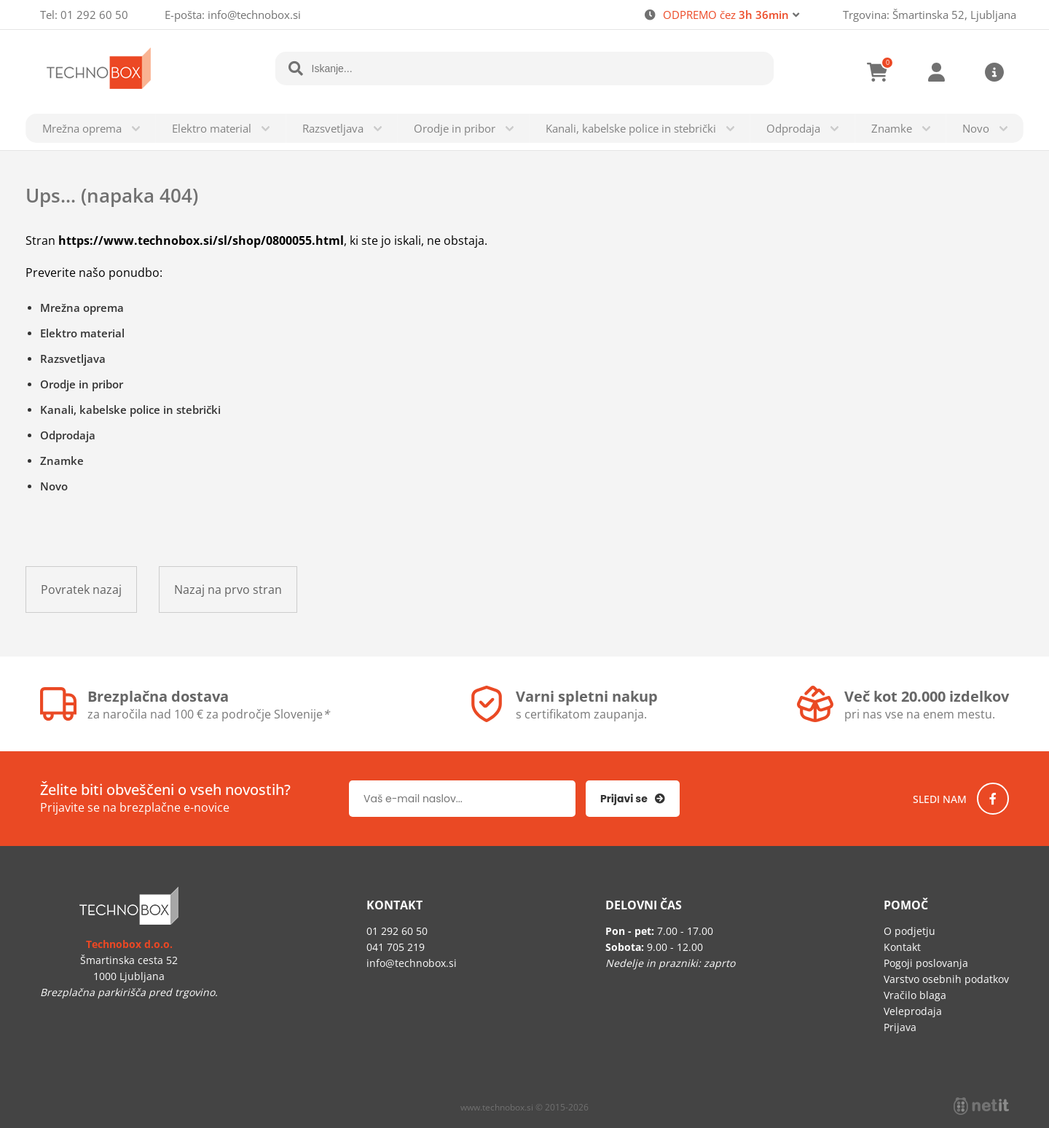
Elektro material (211, 128)
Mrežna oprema (82, 128)
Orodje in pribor (454, 128)
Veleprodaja (913, 1011)
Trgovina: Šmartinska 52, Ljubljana (929, 14)
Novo (975, 128)
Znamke (891, 128)
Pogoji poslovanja (926, 963)
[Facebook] (993, 799)
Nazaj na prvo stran (228, 589)
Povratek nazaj (81, 589)
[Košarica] (877, 72)
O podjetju (909, 931)
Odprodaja (793, 128)
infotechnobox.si (254, 14)
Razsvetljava (333, 128)
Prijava (936, 72)
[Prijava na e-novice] (633, 798)
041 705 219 (395, 947)
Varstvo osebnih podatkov (946, 979)
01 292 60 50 (94, 14)
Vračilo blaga (915, 995)
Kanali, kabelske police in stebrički (631, 128)
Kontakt (902, 947)
